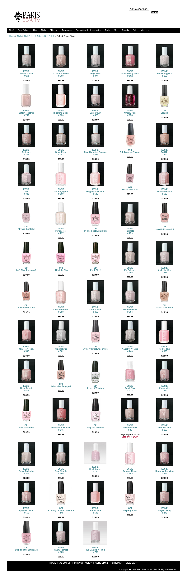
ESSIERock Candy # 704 (95, 469)
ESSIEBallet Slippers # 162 (164, 73)
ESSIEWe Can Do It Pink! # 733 (95, 549)
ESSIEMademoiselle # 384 (130, 309)
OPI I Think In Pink (61, 269)
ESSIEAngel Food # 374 (95, 73)
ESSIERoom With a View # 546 (164, 471)
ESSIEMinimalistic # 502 (61, 348)
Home (12, 36)
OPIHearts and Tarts (130, 188)
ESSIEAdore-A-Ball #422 (26, 73)
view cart (145, 30)
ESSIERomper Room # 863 (130, 471)
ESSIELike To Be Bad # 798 (60, 309)
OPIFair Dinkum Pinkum (130, 151)
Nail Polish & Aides (33, 36)
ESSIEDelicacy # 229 (26, 152)
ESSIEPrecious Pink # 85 (130, 427)
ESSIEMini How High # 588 (26, 348)
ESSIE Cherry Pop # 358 (130, 112)
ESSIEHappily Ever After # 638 (95, 191)
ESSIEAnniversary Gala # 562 (130, 73)
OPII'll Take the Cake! (26, 227)
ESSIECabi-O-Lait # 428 (95, 112)
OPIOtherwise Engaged (61, 385)
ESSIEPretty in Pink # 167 (164, 427)
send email (101, 563)
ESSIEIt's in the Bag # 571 (164, 270)
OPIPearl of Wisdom (95, 387)
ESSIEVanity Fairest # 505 (61, 549)
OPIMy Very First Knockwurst (95, 347)
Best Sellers (23, 30)
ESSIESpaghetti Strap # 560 (26, 510)
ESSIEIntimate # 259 (130, 230)
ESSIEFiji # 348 (26, 191)
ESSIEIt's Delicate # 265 (130, 270)
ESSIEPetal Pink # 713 (130, 388)
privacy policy (83, 563)
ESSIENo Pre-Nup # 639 (165, 348)
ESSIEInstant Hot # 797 (60, 230)
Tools (107, 30)
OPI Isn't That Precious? (26, 269)
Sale (135, 30)
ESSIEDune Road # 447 (60, 152)
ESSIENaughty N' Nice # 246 (130, 348)
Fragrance (67, 30)
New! (11, 30)
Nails (43, 30)
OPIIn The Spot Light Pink (95, 229)
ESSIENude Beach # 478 (26, 388)
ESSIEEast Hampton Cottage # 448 (95, 152)
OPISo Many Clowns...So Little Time (61, 510)
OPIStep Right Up (130, 509)
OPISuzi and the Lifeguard (26, 548)
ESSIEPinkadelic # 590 (164, 388)
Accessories (95, 30)
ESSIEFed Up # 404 (164, 152)
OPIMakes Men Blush (164, 306)
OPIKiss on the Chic (26, 306)
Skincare (54, 30)
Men (116, 30)
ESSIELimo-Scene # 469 (95, 309)
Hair (35, 30)
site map (117, 563)
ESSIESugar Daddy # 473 (164, 510)
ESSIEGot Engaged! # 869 (61, 191)
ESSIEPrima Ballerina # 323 (26, 471)
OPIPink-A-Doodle (26, 426)
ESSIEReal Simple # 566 (61, 471)
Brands (125, 30)
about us (64, 563)
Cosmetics (81, 30)
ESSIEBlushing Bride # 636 (60, 112)
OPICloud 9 (164, 111)
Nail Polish (49, 36)
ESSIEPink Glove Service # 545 (60, 427)
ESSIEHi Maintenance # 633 (164, 191)
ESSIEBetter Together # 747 (26, 112)
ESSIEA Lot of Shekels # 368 (61, 73)
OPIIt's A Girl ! (95, 269)
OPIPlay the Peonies (95, 426)
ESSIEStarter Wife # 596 (95, 510)
